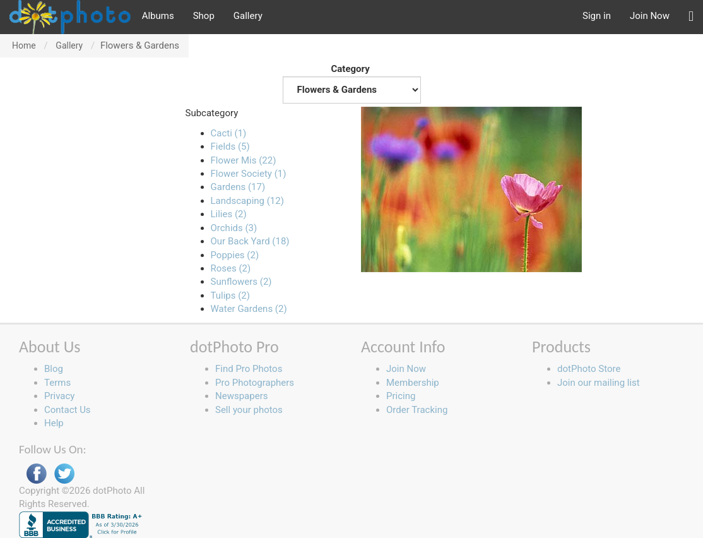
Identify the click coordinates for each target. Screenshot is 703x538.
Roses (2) (231, 268)
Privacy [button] (59, 396)
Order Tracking (416, 409)
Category (352, 83)
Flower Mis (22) (243, 160)
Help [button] (54, 423)
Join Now (650, 15)
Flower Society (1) (249, 173)
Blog (53, 368)
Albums (158, 15)
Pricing (400, 396)
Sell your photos (249, 409)
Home (24, 45)
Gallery (248, 15)
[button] (691, 16)
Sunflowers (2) (241, 281)
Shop (204, 15)
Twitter (64, 473)
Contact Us (67, 409)
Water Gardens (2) (249, 308)
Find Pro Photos (248, 368)
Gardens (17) (238, 187)
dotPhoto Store (588, 368)
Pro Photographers (254, 382)
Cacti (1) (229, 133)
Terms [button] (57, 382)
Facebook (37, 473)
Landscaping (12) (247, 200)
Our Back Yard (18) (250, 241)
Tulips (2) (231, 295)
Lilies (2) (229, 214)
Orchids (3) (234, 228)
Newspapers (241, 396)
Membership (412, 382)
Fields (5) (230, 146)
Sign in (596, 15)
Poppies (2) (235, 255)
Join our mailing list (598, 382)
